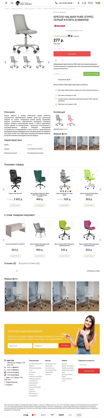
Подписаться (89, 367)
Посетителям (49, 364)
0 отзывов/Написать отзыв (75, 30)
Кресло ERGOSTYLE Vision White (64, 189)
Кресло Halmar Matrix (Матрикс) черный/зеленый (64, 240)
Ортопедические (50, 366)
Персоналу (49, 362)
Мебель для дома (68, 364)
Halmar (39, 8)
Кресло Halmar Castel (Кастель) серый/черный (39, 240)
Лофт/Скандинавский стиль (67, 375)
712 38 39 (13, 368)
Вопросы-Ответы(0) (29, 259)
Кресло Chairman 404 (15, 188)
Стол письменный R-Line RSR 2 (15, 240)
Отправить (65, 342)
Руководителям (50, 360)
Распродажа (33, 392)
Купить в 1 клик (91, 69)
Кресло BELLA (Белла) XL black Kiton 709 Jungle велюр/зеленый (39, 190)
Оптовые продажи (35, 364)
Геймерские (49, 368)
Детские (48, 370)
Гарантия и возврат (35, 372)
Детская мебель (67, 370)
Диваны (64, 360)
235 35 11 (13, 363)
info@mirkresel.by (12, 378)
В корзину (75, 48)
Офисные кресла (30, 8)
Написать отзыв (93, 267)
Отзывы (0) (10, 259)
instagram (9, 381)
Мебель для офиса (17, 8)
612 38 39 (65, 3)
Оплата (31, 370)
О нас (31, 366)
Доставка (32, 368)
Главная (6, 8)
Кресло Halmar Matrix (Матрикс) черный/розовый (89, 240)
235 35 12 (13, 366)
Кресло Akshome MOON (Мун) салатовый (89, 189)
